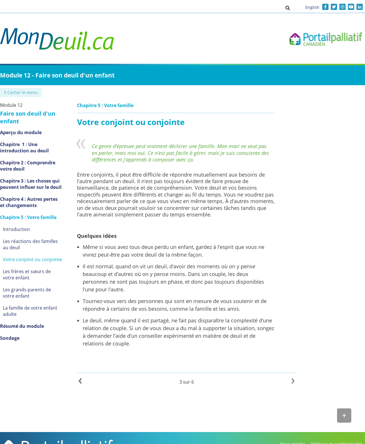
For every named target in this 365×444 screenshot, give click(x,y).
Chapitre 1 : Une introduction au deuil (46, 140)
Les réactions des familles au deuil (42, 236)
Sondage (18, 324)
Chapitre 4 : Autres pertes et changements (40, 194)
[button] (288, 8)
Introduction (25, 221)
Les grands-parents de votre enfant (42, 285)
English (312, 7)
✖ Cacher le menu (21, 92)
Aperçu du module (29, 125)
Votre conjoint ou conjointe (41, 252)
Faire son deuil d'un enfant (47, 113)
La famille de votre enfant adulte (46, 300)
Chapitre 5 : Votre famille (37, 209)
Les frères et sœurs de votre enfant (42, 267)
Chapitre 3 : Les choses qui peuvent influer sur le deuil (39, 176)
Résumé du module (31, 312)
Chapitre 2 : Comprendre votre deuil (43, 158)
